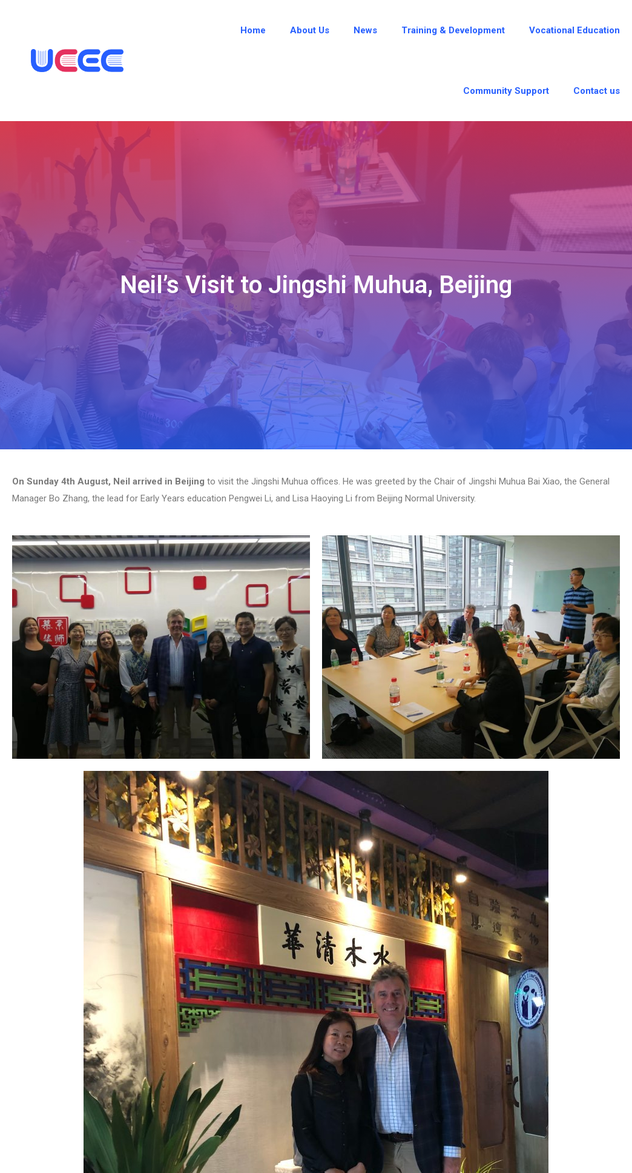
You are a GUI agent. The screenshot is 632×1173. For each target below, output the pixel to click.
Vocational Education (574, 30)
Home (253, 30)
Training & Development (453, 30)
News (365, 30)
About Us (309, 30)
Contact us (596, 90)
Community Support (506, 90)
